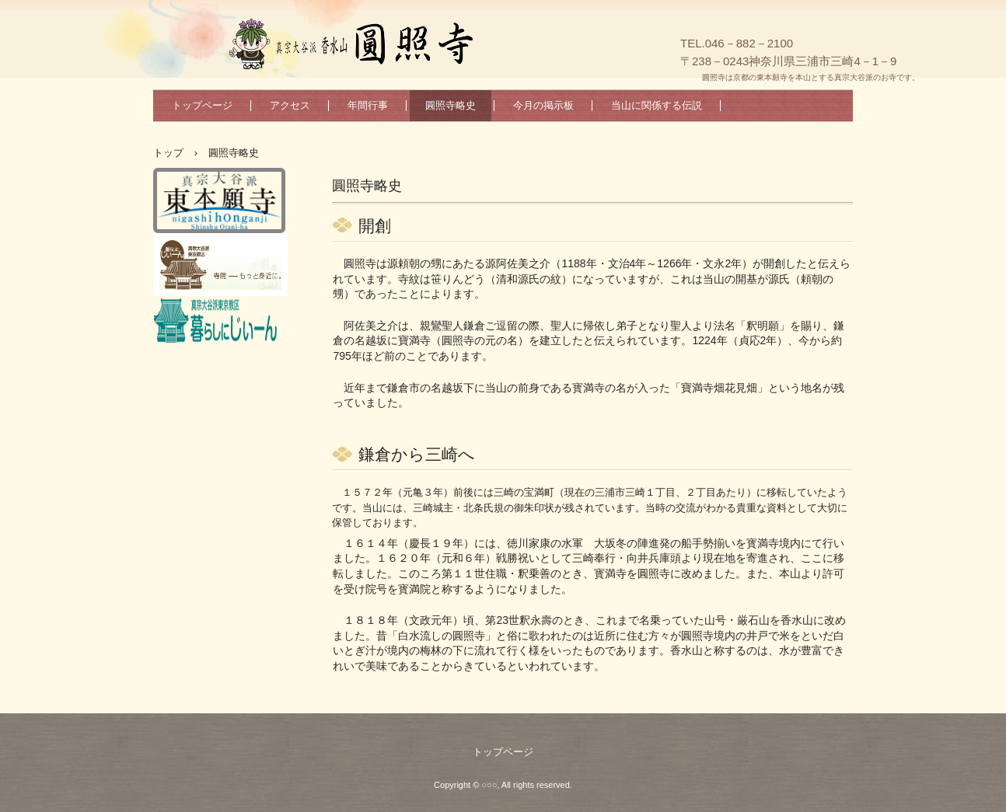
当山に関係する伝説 (656, 105)
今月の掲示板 (543, 105)
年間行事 (368, 105)
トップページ (202, 105)
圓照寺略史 (450, 105)
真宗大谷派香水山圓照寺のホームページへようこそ (448, 45)
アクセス (290, 105)
